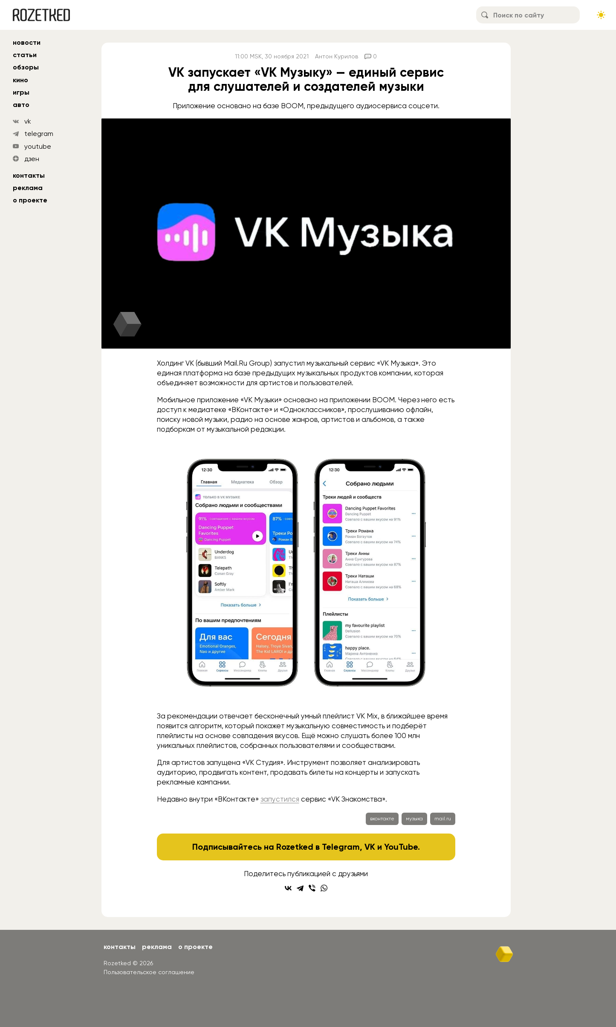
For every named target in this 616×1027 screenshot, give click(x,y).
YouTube (401, 847)
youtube (37, 146)
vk (27, 121)
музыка (414, 819)
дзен (31, 159)
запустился (279, 799)
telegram (38, 134)
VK (369, 847)
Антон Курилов (336, 56)
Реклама (28, 188)
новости (26, 42)
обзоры (26, 67)
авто (21, 105)
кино (20, 80)
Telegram (341, 847)
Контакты (29, 175)
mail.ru (442, 819)
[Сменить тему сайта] (601, 14)
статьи (25, 55)
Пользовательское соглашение (149, 972)
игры (21, 92)
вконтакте (382, 819)
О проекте (30, 200)
